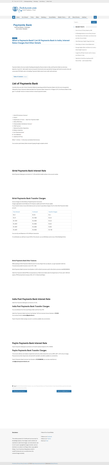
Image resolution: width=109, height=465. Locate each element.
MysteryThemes (54, 463)
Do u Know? (25, 17)
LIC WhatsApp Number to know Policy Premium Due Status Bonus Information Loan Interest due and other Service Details (86, 36)
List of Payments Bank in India (49, 386)
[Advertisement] (41, 56)
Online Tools (49, 1)
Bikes (37, 17)
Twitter (49, 439)
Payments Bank (59, 386)
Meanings (36, 1)
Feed (47, 441)
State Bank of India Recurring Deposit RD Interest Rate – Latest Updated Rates (84, 59)
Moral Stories (76, 17)
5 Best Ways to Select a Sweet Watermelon (85, 44)
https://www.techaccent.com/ (38, 463)
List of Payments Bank (38, 386)
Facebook (49, 436)
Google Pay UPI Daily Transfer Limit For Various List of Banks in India (86, 54)
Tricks (32, 17)
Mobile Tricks (61, 17)
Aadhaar (84, 17)
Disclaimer (14, 463)
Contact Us (26, 463)
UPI (69, 17)
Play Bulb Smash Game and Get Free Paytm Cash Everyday (20, 391)
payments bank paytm (66, 386)
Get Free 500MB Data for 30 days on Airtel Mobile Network (64, 391)
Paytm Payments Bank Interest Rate (19, 388)
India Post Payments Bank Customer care (25, 386)
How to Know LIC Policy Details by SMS (84, 30)
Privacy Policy (20, 463)
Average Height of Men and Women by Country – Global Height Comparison (86, 49)
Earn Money (42, 1)
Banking (43, 17)
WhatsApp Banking (28, 1)
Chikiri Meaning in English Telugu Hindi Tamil (85, 41)
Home (18, 17)
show (25, 76)
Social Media (52, 17)
